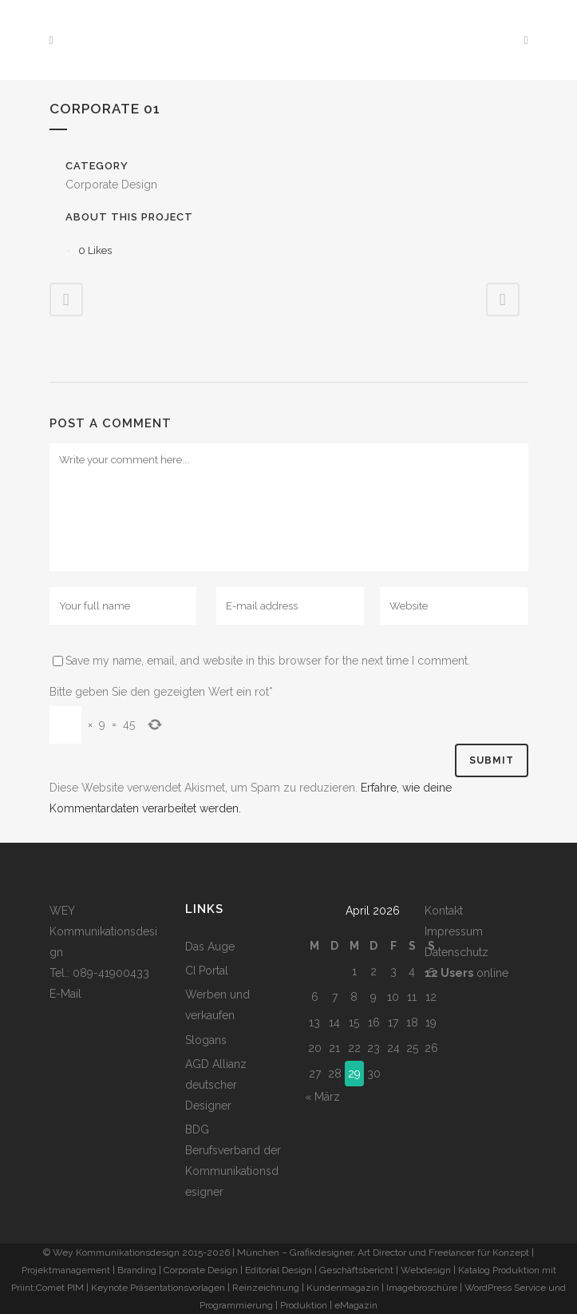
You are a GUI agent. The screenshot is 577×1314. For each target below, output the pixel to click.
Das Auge (210, 946)
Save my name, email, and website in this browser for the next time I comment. (267, 660)
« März (322, 1096)
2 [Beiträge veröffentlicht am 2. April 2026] (373, 971)
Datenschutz (456, 952)
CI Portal (206, 970)
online (466, 973)
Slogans (206, 1040)
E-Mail (65, 993)
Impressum (454, 931)
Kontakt (444, 910)
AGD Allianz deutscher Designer (216, 1085)
